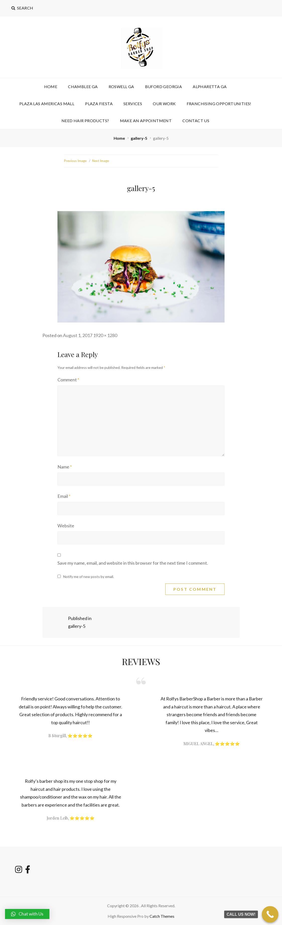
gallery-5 (139, 138)
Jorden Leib (57, 818)
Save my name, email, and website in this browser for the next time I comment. (132, 563)
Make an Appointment (146, 120)
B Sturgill (57, 735)
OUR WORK (164, 103)
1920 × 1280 (105, 335)
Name (64, 467)
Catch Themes (162, 916)
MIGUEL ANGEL (198, 743)
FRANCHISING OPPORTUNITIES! (219, 103)
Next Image (100, 161)
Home (120, 138)
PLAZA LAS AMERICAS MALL (46, 103)
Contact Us (195, 120)
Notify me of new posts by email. (88, 576)
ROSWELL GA (121, 86)
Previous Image (75, 161)
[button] (27, 914)
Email (63, 496)
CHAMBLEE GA (83, 86)
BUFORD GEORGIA (163, 86)
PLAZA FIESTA (99, 103)
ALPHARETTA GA (210, 86)
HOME (50, 86)
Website (65, 525)
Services (132, 103)
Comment (68, 379)
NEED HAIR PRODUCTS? (85, 120)
